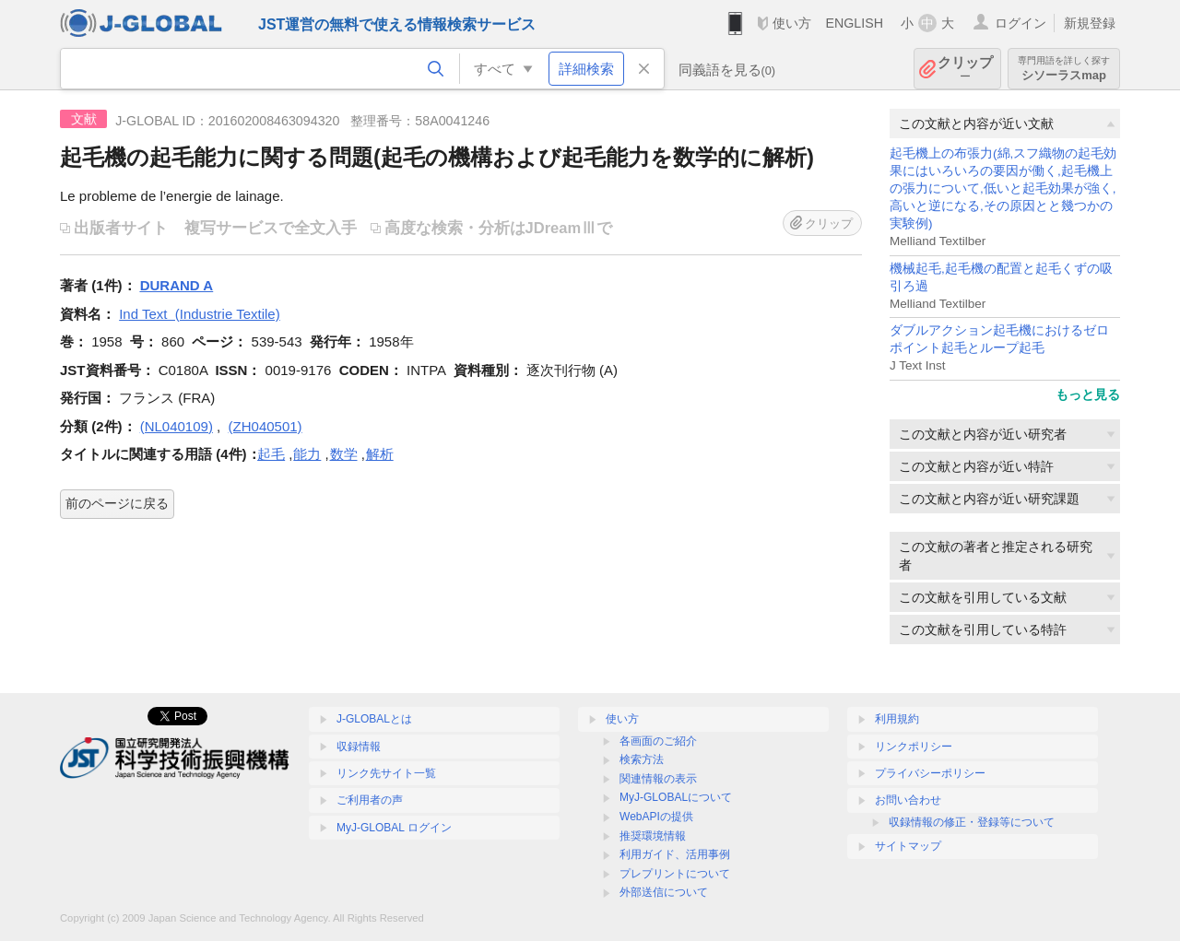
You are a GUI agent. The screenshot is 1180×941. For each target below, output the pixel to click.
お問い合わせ (908, 800)
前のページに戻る (117, 503)
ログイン (1020, 23)
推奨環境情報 (653, 835)
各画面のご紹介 (658, 741)
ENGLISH (854, 23)
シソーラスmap (1064, 68)
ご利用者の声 (369, 800)
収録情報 (358, 746)
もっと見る (1088, 394)
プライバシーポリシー (930, 773)
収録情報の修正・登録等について (972, 822)
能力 (307, 454)
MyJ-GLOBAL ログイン (394, 827)
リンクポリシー (913, 746)
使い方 (792, 23)
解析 (380, 454)
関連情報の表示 (658, 778)
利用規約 (897, 718)
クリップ (965, 68)
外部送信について (664, 892)
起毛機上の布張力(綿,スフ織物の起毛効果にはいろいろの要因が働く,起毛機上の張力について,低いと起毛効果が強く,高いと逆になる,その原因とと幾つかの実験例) (1003, 188)
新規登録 (1089, 23)
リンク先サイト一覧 (386, 773)
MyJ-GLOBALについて (676, 797)
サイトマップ (908, 846)
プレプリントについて (675, 873)
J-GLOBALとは (374, 718)
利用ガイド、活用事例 (675, 854)
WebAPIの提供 (656, 816)
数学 (344, 454)
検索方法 (642, 759)
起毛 (271, 454)
